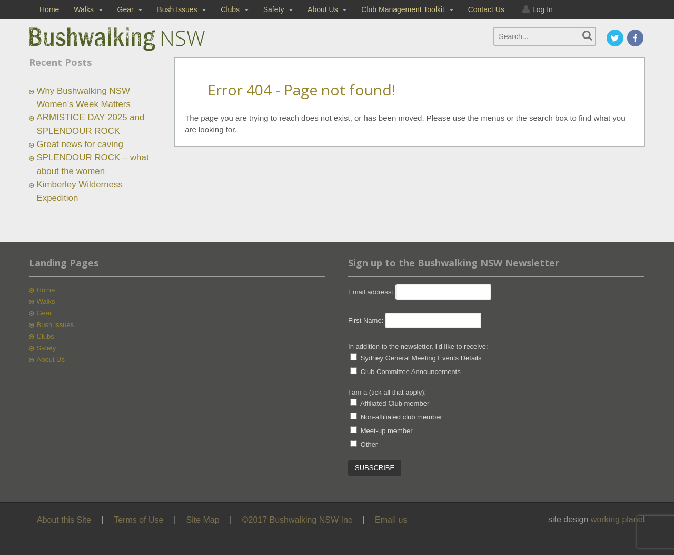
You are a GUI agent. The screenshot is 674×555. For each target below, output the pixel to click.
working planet (618, 519)
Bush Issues (177, 9)
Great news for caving (80, 144)
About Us (323, 9)
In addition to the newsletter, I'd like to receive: (418, 346)
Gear (125, 9)
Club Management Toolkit (402, 9)
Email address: (371, 292)
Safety (273, 9)
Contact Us (486, 9)
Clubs (230, 9)
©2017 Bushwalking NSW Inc (297, 519)
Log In (542, 9)
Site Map (203, 519)
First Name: (365, 320)
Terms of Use (138, 519)
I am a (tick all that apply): (387, 392)
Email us (391, 519)
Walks (84, 9)
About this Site (64, 519)
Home (49, 9)
